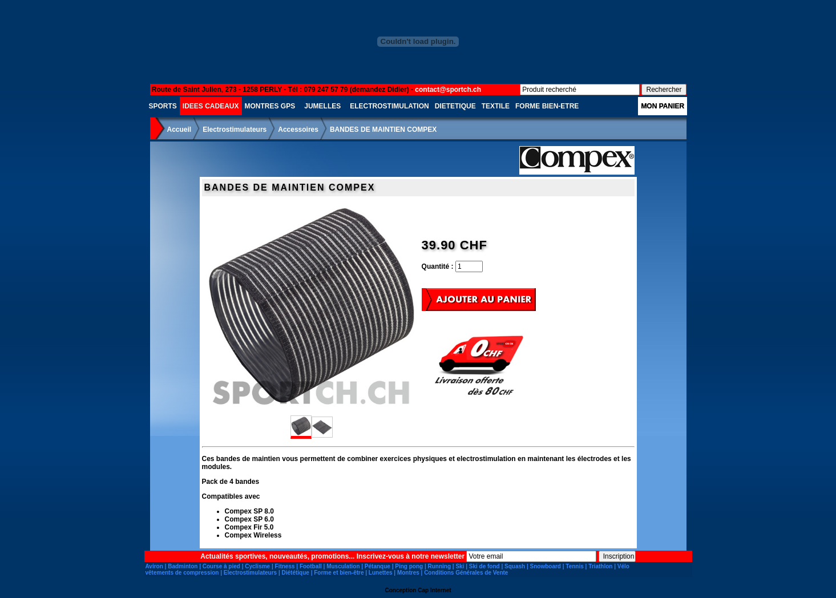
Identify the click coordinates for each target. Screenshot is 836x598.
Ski (459, 566)
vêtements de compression (182, 572)
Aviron (154, 566)
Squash (514, 566)
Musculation (343, 566)
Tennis (574, 566)
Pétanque (377, 566)
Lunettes (381, 572)
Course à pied (221, 566)
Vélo (623, 566)
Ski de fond (484, 566)
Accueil (179, 130)
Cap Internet (434, 590)
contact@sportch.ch (448, 90)
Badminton (182, 566)
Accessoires (298, 130)
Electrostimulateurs (234, 130)
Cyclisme (257, 566)
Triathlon (600, 566)
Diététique (295, 572)
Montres (408, 572)
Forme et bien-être (339, 572)
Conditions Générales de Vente (466, 572)
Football (311, 566)
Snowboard (545, 566)
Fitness (285, 566)
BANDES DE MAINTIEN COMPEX (383, 130)
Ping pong (409, 566)
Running (439, 566)
